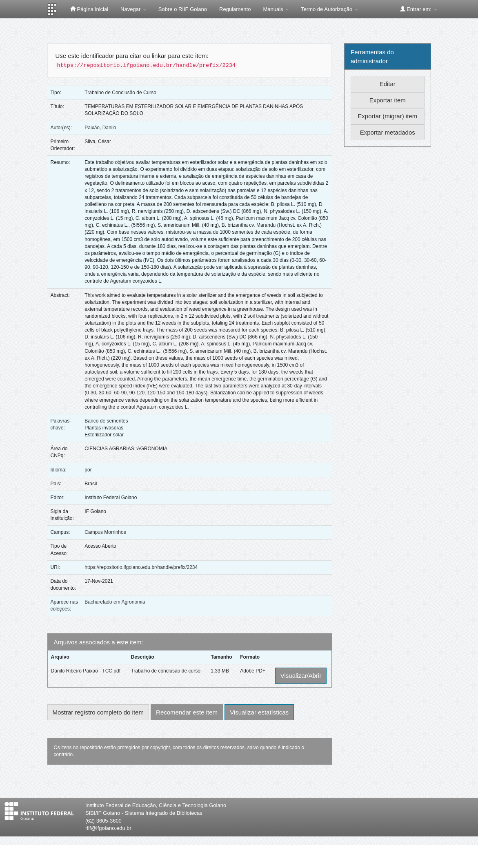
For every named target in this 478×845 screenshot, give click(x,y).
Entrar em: (418, 9)
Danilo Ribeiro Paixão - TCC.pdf (86, 671)
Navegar (133, 9)
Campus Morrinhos (105, 532)
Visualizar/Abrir (301, 675)
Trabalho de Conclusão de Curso (120, 92)
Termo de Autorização (329, 9)
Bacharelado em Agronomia (114, 602)
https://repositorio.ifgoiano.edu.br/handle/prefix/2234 (141, 567)
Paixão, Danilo (100, 128)
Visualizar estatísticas (259, 712)
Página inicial (89, 9)
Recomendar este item (187, 712)
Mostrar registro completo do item (98, 712)
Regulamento (235, 9)
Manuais (276, 9)
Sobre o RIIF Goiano (182, 9)
